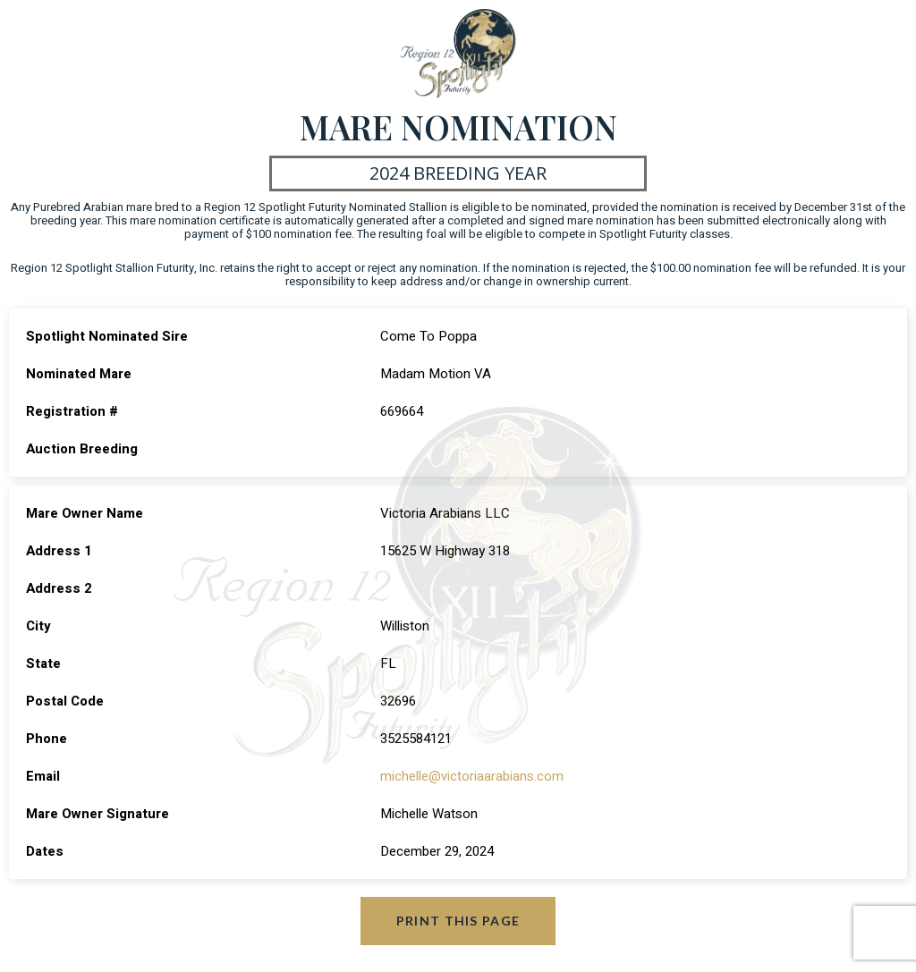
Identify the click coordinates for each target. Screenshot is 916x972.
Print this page (458, 920)
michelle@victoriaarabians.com (472, 776)
